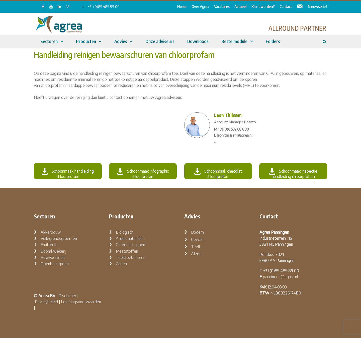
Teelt (195, 246)
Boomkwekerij (53, 251)
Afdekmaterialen (130, 238)
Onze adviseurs (159, 41)
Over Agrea (200, 7)
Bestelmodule (234, 41)
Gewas (197, 239)
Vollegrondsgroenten (59, 238)
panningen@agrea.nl (280, 276)
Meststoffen (127, 251)
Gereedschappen (130, 244)
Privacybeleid (46, 301)
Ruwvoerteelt (53, 257)
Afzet (196, 253)
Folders (273, 41)
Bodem (197, 232)
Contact (286, 7)
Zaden (121, 263)
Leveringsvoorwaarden (81, 301)
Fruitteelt (49, 244)
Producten (86, 41)
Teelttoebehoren (130, 257)
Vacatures (221, 7)
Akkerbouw (51, 232)
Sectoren (49, 41)
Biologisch (124, 232)
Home (182, 7)
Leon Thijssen (228, 115)
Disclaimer (67, 295)
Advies (120, 41)
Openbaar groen (55, 263)
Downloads (198, 41)
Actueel (240, 7)
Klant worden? (263, 7)
